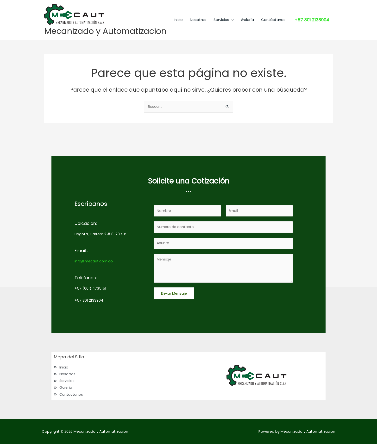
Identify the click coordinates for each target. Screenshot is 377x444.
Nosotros (198, 43)
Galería (247, 43)
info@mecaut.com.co (94, 260)
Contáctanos (273, 43)
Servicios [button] (221, 43)
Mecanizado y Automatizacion (107, 31)
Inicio (178, 43)
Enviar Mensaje (174, 293)
